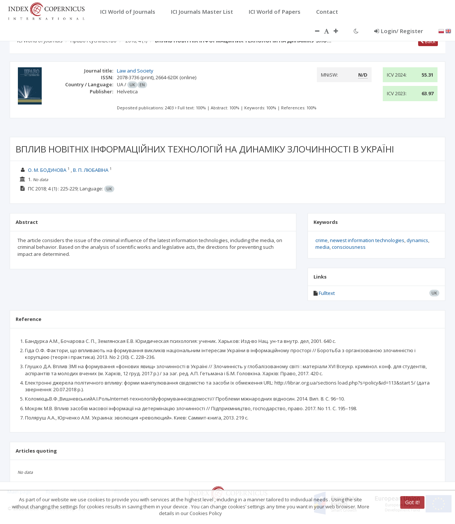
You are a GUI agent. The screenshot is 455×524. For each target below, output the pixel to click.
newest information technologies (367, 240)
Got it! (412, 502)
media (322, 247)
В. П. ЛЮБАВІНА (90, 170)
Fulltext (327, 293)
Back (428, 41)
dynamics (417, 240)
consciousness (349, 247)
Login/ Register (398, 31)
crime (321, 240)
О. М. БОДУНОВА (47, 170)
